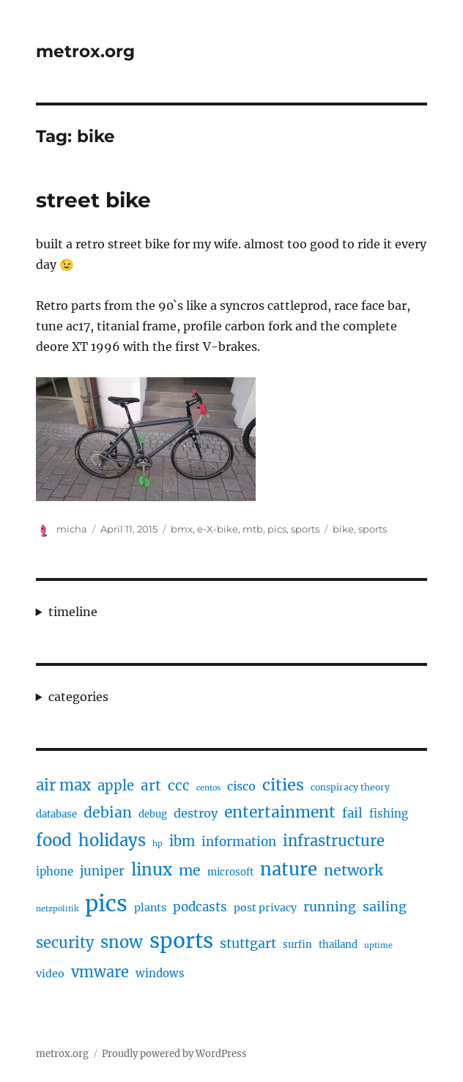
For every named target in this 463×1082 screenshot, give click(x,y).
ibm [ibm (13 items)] (182, 841)
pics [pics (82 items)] (106, 903)
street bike (93, 200)
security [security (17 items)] (65, 942)
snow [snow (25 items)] (121, 942)
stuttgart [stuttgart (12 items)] (248, 943)
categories (78, 696)
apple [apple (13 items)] (115, 785)
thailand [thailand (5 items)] (338, 944)
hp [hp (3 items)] (157, 843)
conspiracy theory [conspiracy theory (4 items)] (350, 787)
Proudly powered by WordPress (174, 1054)
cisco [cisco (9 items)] (241, 786)
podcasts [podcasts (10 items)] (200, 907)
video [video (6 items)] (50, 973)
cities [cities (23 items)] (283, 785)
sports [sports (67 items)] (181, 940)
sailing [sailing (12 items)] (385, 906)
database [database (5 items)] (56, 814)
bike (343, 529)
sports (305, 529)
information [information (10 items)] (238, 842)
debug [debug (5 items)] (152, 814)
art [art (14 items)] (151, 785)
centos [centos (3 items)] (208, 788)
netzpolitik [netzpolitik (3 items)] (57, 909)
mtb (252, 529)
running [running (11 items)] (329, 907)
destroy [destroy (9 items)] (196, 813)
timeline (72, 611)
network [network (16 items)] (353, 870)
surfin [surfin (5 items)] (297, 944)
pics (276, 529)
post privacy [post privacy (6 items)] (265, 907)
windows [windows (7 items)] (160, 973)
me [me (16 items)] (190, 870)
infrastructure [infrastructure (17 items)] (334, 840)
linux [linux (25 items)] (151, 869)
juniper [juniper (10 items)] (102, 871)
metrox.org (85, 51)
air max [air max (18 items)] (63, 785)
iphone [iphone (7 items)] (54, 871)
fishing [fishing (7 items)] (388, 813)
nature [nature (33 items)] (288, 870)
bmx (182, 529)
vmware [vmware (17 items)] (100, 972)
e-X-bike (217, 529)
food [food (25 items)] (54, 840)
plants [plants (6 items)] (150, 907)
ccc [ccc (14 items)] (179, 785)
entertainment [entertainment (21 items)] (280, 812)
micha (71, 529)
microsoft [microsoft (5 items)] (230, 872)
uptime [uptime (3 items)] (378, 945)
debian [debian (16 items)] (108, 812)
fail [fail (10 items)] (352, 813)
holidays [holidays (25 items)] (112, 840)
